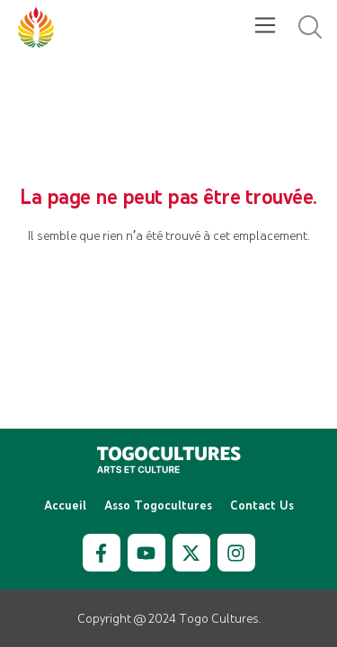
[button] (264, 26)
